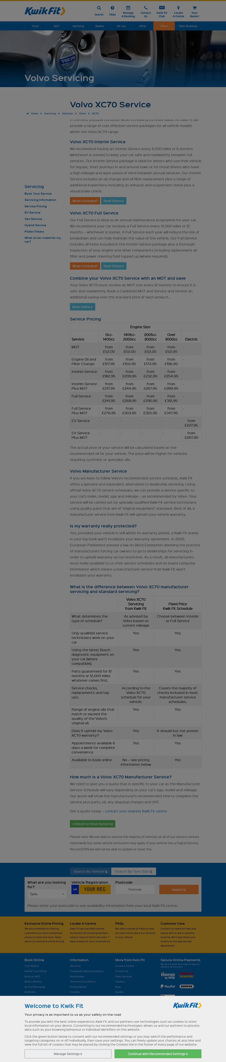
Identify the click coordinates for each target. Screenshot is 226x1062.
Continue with (158, 1054)
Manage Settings (68, 1054)
